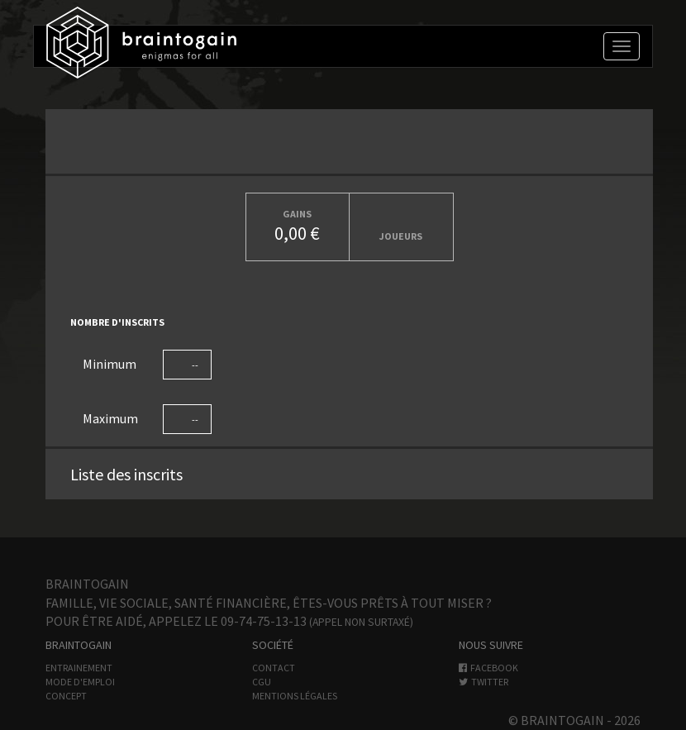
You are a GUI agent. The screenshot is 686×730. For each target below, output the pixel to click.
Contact (273, 667)
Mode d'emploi (80, 681)
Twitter (483, 681)
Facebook (488, 667)
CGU (261, 681)
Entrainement (78, 667)
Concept (66, 695)
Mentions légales (294, 695)
